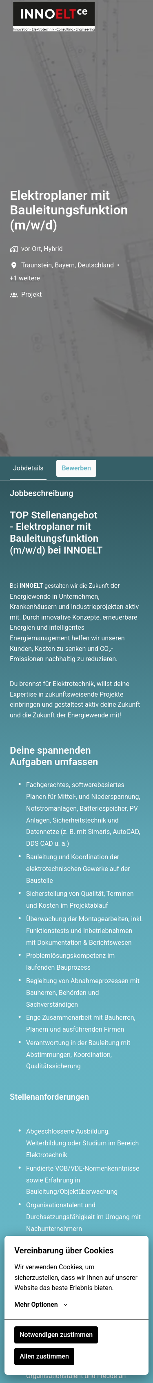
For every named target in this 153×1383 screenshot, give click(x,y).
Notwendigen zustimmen (56, 1335)
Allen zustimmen (44, 1356)
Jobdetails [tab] (28, 468)
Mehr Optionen (40, 1305)
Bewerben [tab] (76, 468)
